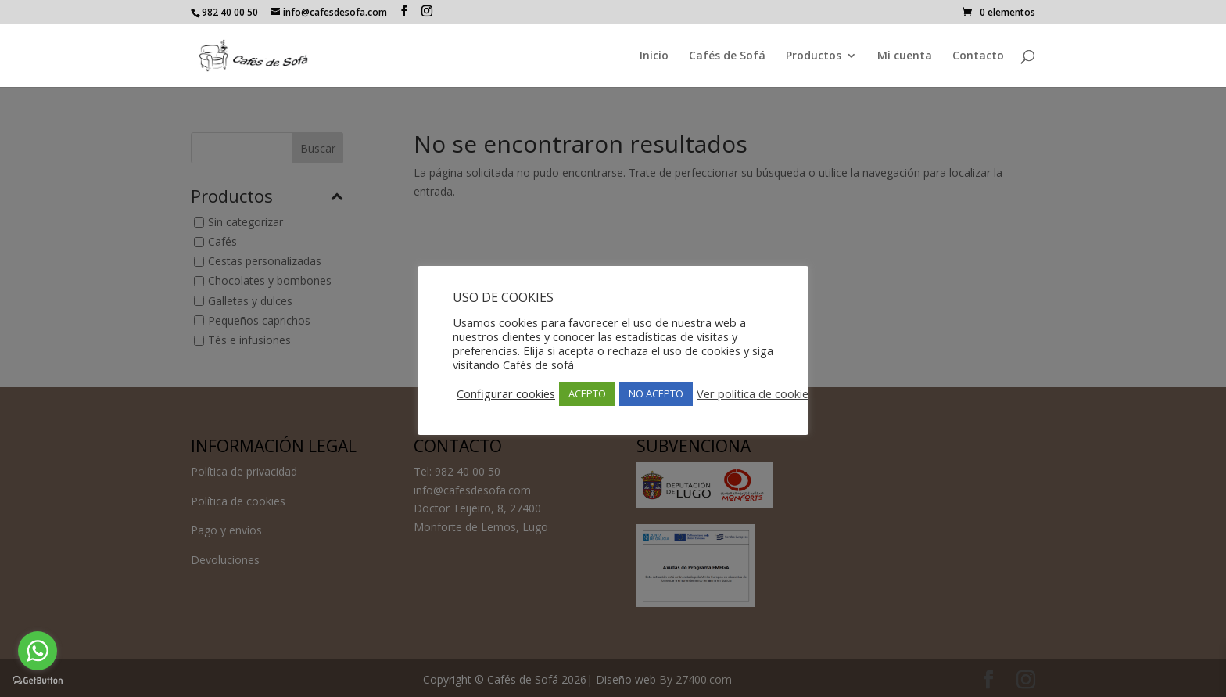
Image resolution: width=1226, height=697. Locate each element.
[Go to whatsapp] (37, 650)
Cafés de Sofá (727, 56)
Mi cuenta (904, 56)
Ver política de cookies (755, 393)
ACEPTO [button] (587, 393)
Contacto (978, 56)
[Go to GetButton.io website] (38, 681)
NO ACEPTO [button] (656, 393)
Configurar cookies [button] (506, 393)
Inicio (654, 56)
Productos (813, 56)
